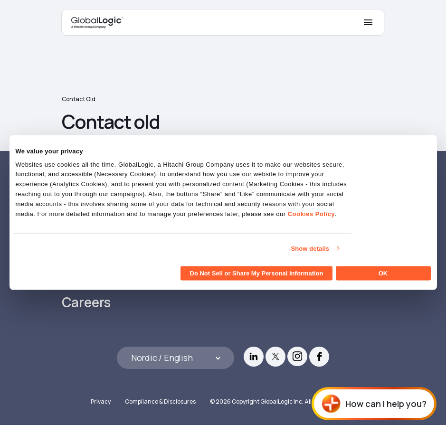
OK (383, 273)
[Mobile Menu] (368, 22)
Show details (310, 248)
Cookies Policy (311, 213)
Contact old (78, 99)
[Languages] (176, 358)
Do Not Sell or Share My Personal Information (256, 273)
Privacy (101, 401)
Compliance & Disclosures (160, 401)
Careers (86, 302)
